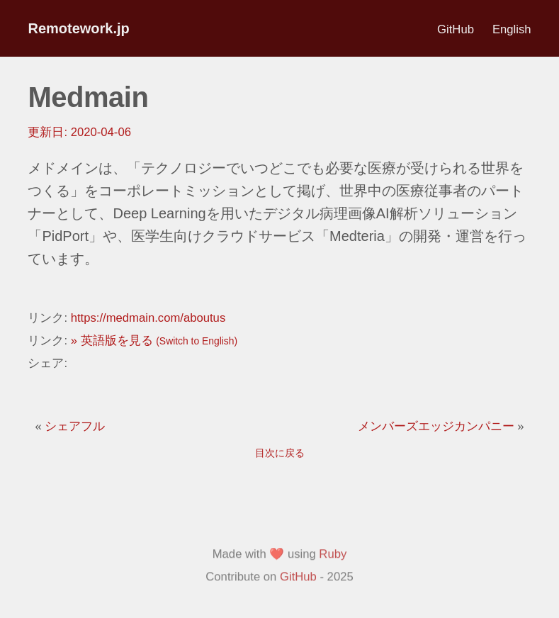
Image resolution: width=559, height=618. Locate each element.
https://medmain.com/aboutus (148, 318)
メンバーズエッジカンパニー (438, 426)
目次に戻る (280, 453)
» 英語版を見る (154, 340)
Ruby (332, 592)
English (511, 29)
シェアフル (75, 426)
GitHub (455, 29)
